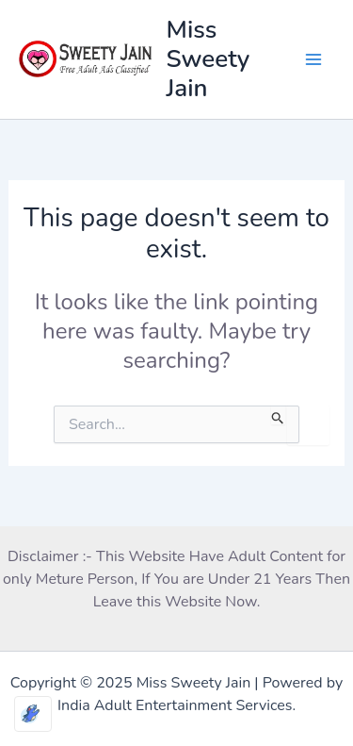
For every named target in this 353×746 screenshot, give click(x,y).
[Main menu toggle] (313, 59)
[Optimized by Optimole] (33, 714)
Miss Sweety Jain (208, 59)
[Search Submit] (278, 415)
